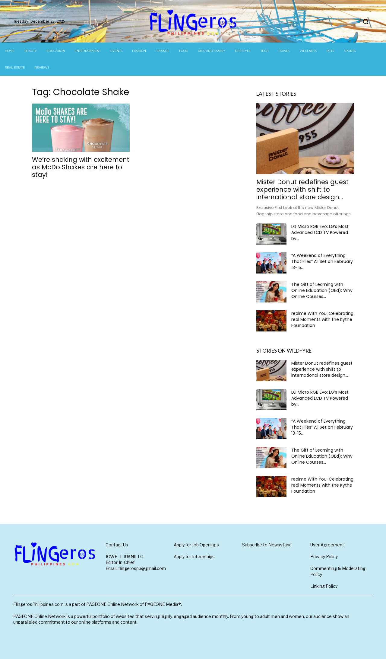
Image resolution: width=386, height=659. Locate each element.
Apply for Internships (194, 556)
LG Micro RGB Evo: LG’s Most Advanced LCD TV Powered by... (320, 232)
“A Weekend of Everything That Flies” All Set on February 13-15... (322, 261)
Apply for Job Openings (196, 544)
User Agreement (327, 544)
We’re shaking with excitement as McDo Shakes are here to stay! (80, 167)
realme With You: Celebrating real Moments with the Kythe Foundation (322, 319)
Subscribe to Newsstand (267, 544)
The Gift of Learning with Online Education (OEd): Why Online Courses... (322, 290)
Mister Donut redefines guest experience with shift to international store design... (302, 189)
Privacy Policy (324, 556)
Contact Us (117, 544)
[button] (365, 21)
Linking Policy (323, 586)
